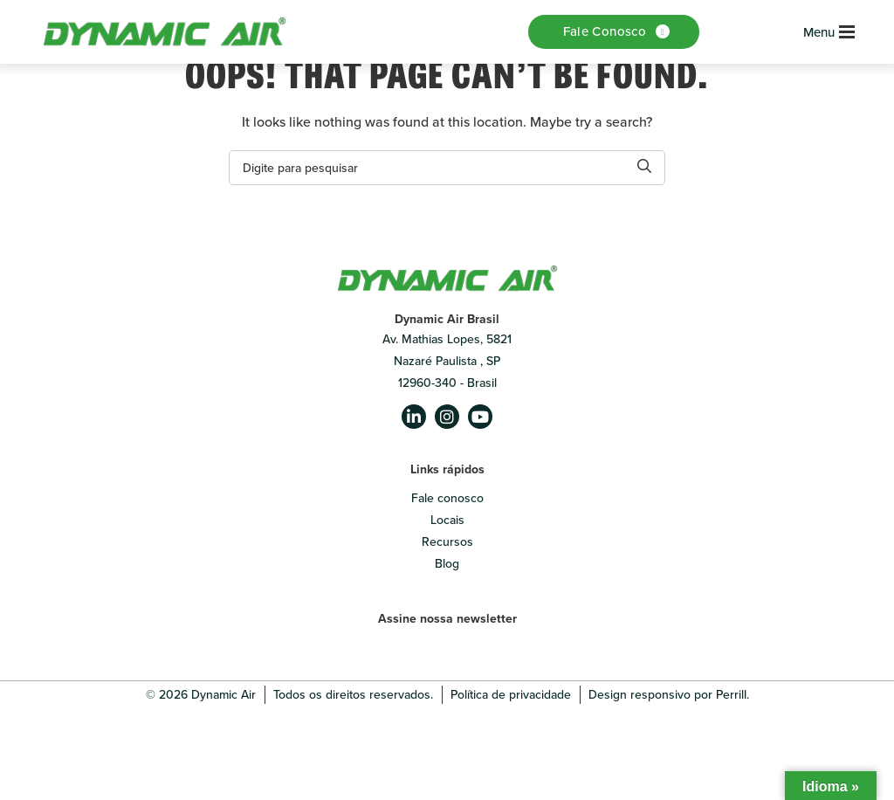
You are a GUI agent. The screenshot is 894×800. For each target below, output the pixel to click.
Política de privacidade (510, 695)
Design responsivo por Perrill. (668, 695)
